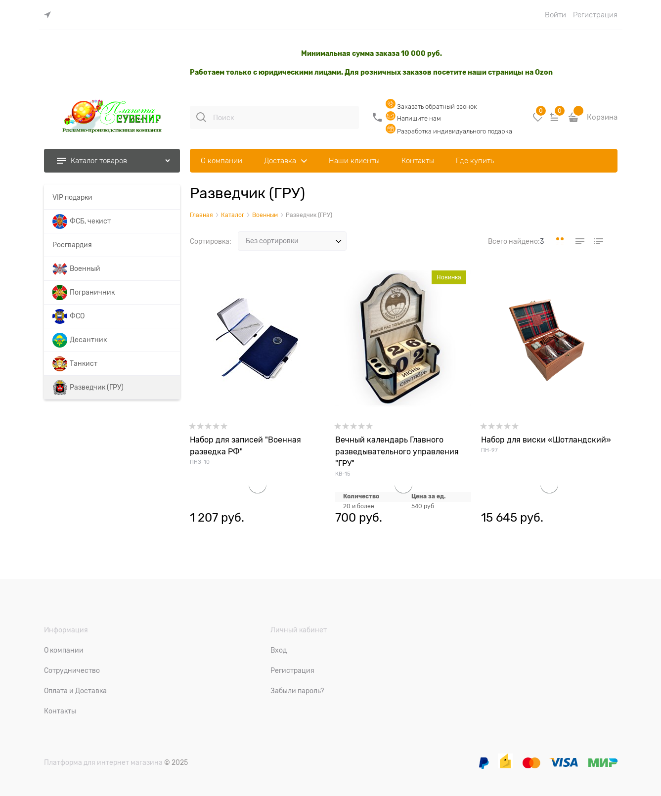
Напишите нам (413, 118)
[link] (50, 15)
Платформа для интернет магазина (103, 762)
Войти (555, 15)
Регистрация (595, 15)
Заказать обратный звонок (431, 106)
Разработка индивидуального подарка (449, 131)
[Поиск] (201, 117)
